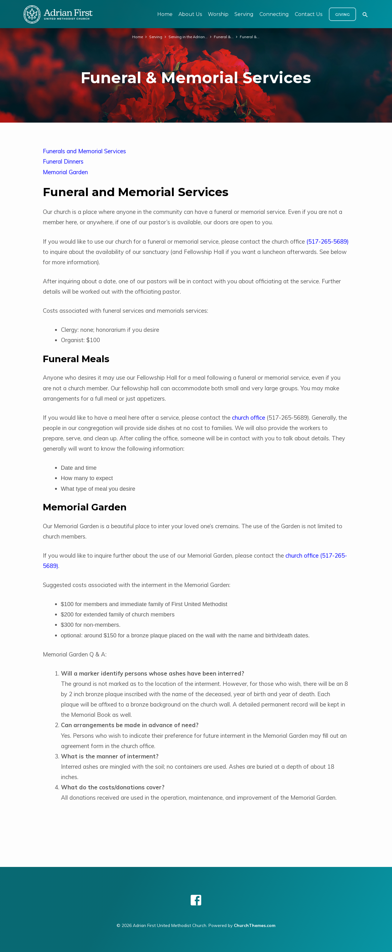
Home (165, 14)
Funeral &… (224, 36)
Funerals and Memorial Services (84, 151)
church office (248, 417)
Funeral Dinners (63, 161)
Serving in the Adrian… (188, 36)
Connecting (274, 14)
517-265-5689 (327, 241)
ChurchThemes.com (254, 925)
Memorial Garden (65, 172)
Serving (244, 14)
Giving (342, 14)
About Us (190, 14)
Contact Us (308, 14)
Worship (218, 14)
